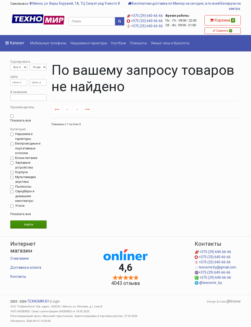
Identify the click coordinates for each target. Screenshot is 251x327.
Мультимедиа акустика (25, 179)
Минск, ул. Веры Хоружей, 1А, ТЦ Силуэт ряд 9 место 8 (75, 3)
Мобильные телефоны (48, 43)
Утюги (20, 206)
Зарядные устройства (24, 165)
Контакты (18, 277)
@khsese (233, 301)
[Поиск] (92, 21)
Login (55, 301)
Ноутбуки (118, 43)
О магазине (19, 258)
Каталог (14, 43)
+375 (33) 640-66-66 (145, 21)
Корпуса (21, 172)
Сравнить (222, 30)
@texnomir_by (208, 283)
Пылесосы (23, 187)
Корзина (222, 20)
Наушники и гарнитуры (88, 43)
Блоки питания (26, 158)
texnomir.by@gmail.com (215, 267)
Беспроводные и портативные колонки (27, 148)
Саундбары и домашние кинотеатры (24, 196)
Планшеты (138, 43)
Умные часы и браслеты (170, 43)
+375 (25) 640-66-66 (145, 26)
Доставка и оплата (25, 267)
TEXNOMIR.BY (38, 301)
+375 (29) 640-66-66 (145, 16)
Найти (28, 224)
